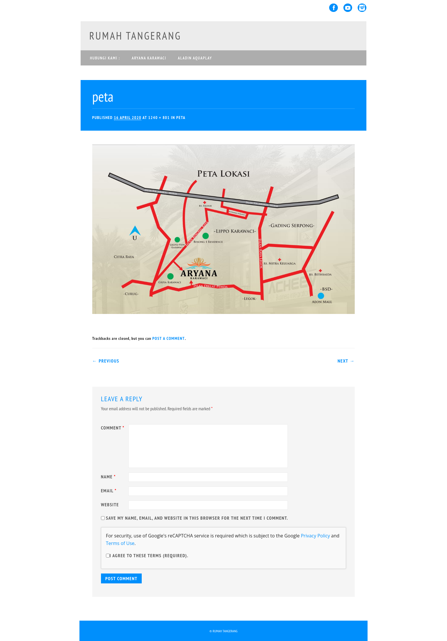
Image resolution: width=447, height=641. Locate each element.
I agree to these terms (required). (147, 555)
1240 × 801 (159, 117)
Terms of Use (120, 543)
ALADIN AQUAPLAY (195, 58)
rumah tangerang (135, 35)
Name (109, 477)
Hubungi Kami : (105, 58)
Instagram (362, 7)
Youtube (347, 7)
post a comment (168, 338)
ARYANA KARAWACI (149, 58)
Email (109, 490)
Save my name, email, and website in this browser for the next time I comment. (197, 518)
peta (180, 117)
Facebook (333, 7)
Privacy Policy (315, 535)
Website (110, 504)
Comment (113, 428)
